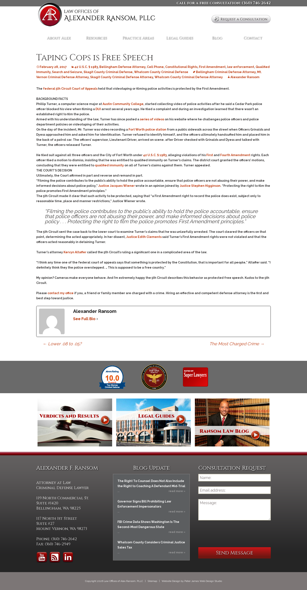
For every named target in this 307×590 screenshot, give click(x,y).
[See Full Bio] (97, 318)
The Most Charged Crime (236, 343)
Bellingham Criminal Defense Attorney (226, 72)
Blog (217, 38)
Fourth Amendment (235, 155)
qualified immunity (110, 165)
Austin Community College (123, 104)
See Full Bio (84, 319)
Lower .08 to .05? (62, 343)
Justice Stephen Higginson (200, 185)
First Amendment (212, 67)
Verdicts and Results (75, 422)
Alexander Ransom (244, 77)
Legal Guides (179, 38)
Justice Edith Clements (144, 237)
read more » (177, 491)
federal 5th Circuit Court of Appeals (70, 88)
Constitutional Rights (181, 67)
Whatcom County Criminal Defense (161, 72)
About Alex (59, 38)
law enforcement (240, 67)
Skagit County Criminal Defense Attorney (121, 77)
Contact (253, 38)
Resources (96, 38)
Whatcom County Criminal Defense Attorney (189, 77)
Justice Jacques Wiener (116, 185)
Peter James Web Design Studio (203, 581)
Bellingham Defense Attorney (122, 67)
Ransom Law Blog (232, 422)
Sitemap (152, 581)
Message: (234, 509)
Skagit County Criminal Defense (108, 72)
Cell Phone (155, 67)
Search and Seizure (67, 72)
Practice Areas (138, 38)
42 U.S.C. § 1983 (86, 67)
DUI (98, 109)
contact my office (61, 293)
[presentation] (230, 533)
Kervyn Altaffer (75, 252)
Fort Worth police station (147, 129)
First (209, 155)
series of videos (152, 119)
